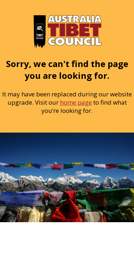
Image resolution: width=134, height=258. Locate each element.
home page (76, 102)
